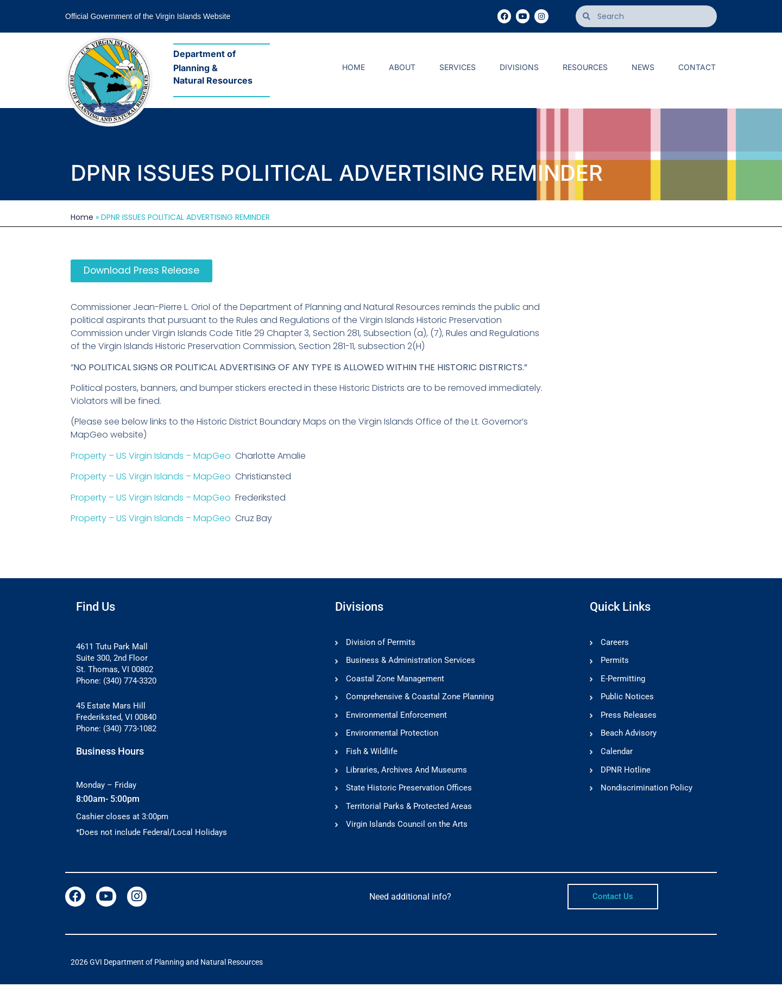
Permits (615, 662)
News (643, 67)
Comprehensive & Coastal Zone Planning (420, 699)
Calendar (617, 754)
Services (457, 67)
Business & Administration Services (410, 662)
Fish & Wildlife (372, 754)
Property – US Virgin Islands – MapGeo (151, 456)
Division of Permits (380, 643)
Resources (585, 67)
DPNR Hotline (626, 772)
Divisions (519, 67)
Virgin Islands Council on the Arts (407, 828)
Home (353, 67)
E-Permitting (623, 680)
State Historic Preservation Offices (409, 791)
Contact (697, 67)
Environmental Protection (392, 736)
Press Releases (629, 717)
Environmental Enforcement (396, 717)
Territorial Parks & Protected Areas (409, 809)
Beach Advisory (629, 736)
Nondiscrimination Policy (646, 791)
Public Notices (627, 699)
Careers (615, 643)
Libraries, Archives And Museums (406, 772)
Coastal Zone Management (395, 680)
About (402, 67)
